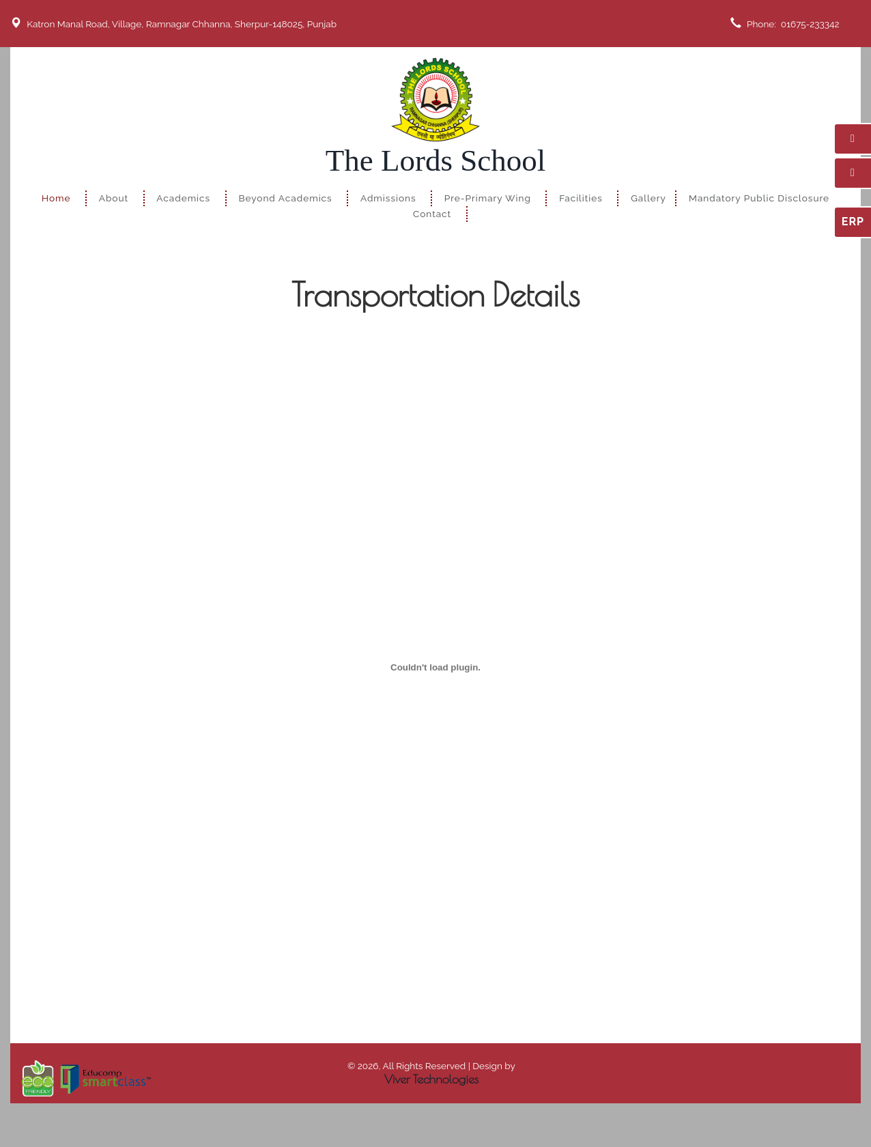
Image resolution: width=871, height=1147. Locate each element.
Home (56, 198)
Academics (183, 198)
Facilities (581, 198)
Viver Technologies (431, 1079)
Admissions (388, 198)
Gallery (648, 198)
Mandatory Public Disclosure (759, 198)
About (113, 198)
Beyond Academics (285, 198)
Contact (432, 213)
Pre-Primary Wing (487, 198)
